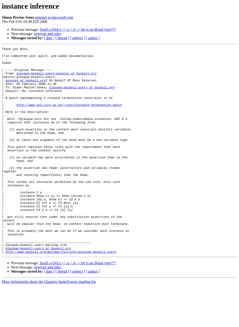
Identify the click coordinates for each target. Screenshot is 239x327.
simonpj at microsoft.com (54, 17)
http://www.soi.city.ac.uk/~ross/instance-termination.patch (69, 117)
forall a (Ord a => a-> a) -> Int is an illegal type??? (78, 29)
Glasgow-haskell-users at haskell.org (38, 289)
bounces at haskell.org (26, 87)
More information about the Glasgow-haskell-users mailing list (49, 323)
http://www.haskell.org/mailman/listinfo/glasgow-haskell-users (61, 293)
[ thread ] (62, 38)
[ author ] (93, 38)
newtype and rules (47, 34)
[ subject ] (77, 38)
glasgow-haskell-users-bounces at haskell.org (56, 79)
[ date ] (49, 38)
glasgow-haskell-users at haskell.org (82, 96)
